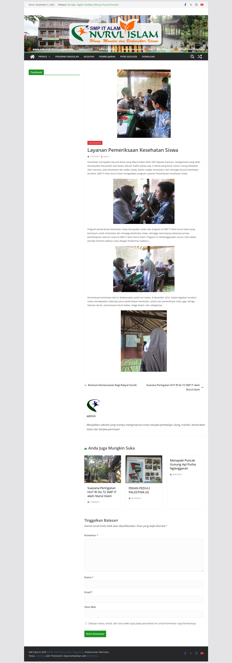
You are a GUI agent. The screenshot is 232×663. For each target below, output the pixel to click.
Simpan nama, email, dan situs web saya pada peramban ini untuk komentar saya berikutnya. (142, 623)
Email (88, 592)
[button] (48, 56)
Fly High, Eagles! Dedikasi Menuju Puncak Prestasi (93, 4)
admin (106, 156)
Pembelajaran (107, 56)
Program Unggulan (67, 56)
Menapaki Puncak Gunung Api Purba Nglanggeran (183, 464)
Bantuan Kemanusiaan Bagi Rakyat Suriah (110, 385)
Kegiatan (89, 56)
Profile (42, 56)
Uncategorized (95, 143)
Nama (88, 577)
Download (148, 56)
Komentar (91, 535)
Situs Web (90, 607)
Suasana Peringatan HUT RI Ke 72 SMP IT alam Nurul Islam (174, 387)
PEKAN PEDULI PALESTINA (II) (139, 490)
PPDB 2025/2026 (128, 56)
